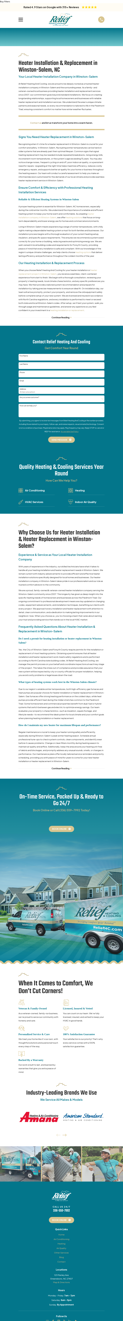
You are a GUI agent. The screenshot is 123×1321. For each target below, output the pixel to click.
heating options (83, 252)
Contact (61, 1262)
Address (23, 389)
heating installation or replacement (67, 310)
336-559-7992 (61, 1211)
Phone (22, 372)
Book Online (61, 829)
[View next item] (64, 1135)
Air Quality (61, 1248)
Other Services (61, 1253)
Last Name (24, 364)
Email (22, 381)
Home (61, 1235)
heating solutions (74, 217)
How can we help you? (28, 406)
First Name (24, 356)
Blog (61, 1257)
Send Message (61, 440)
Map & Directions (61, 1282)
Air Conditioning (61, 1239)
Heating (61, 1244)
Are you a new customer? (29, 398)
